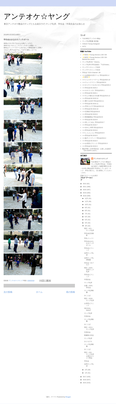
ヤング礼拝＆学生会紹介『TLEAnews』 (96, 64)
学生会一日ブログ (89, 264)
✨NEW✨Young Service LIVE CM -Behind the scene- (95, 58)
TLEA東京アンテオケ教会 (91, 38)
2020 (85, 190)
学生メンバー (89, 238)
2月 (86, 370)
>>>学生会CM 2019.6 (89, 130)
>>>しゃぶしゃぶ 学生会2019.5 (93, 133)
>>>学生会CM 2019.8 (89, 119)
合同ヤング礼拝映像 (89, 259)
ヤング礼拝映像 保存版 (90, 41)
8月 (86, 210)
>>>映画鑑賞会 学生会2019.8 (92, 117)
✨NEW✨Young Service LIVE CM (94, 55)
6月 (86, 217)
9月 (86, 207)
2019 (85, 193)
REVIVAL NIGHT (87, 309)
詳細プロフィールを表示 (89, 175)
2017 (85, 377)
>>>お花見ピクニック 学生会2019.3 (95, 143)
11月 (86, 201)
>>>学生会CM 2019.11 (90, 104)
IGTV (84, 46)
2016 (85, 380)
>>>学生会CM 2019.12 (90, 98)
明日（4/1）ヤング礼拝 (89, 229)
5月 (86, 220)
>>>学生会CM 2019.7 (89, 125)
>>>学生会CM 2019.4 (89, 141)
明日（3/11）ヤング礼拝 (89, 328)
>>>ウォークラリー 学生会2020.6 (94, 82)
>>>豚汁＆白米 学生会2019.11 (93, 101)
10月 (86, 204)
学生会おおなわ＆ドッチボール (89, 243)
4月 (86, 223)
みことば (87, 295)
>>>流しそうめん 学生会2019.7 (93, 122)
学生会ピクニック (89, 249)
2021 (85, 187)
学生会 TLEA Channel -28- (91, 72)
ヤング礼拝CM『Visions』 (91, 62)
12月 (86, 198)
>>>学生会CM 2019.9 (89, 114)
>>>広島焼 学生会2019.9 (91, 111)
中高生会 (87, 279)
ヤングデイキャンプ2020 (91, 67)
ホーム (39, 292)
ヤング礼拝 (88, 283)
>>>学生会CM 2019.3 (89, 146)
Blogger (68, 397)
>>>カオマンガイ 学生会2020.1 (93, 90)
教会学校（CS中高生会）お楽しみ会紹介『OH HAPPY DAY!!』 (96, 150)
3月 (86, 226)
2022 (85, 184)
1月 (86, 373)
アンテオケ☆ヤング (37, 16)
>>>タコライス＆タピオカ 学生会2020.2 (96, 85)
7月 (86, 214)
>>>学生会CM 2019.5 (89, 135)
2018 (85, 196)
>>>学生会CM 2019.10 (90, 109)
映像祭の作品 (89, 335)
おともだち (88, 341)
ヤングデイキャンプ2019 (91, 70)
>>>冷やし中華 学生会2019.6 (92, 127)
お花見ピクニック (89, 304)
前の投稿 (70, 292)
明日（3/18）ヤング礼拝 (89, 299)
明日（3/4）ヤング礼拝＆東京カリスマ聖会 (89, 355)
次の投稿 (8, 292)
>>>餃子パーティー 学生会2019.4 (94, 138)
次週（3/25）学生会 (89, 286)
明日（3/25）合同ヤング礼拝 (89, 269)
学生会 (86, 361)
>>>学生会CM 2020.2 (89, 88)
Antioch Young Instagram (91, 44)
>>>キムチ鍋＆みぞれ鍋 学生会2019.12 (96, 96)
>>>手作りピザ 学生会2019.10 (93, 106)
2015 (85, 383)
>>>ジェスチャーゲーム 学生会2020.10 (96, 80)
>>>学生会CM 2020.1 (89, 93)
